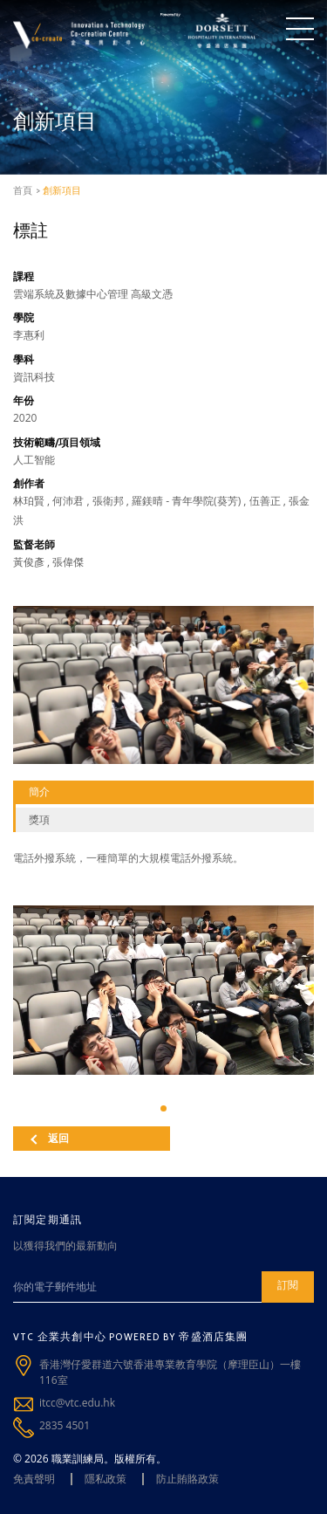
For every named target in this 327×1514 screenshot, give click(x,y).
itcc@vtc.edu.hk (77, 1402)
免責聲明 (34, 1478)
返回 (50, 1138)
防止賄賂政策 (187, 1478)
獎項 (39, 819)
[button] (163, 1108)
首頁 (22, 190)
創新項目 (62, 190)
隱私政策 (105, 1478)
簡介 (39, 791)
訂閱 (287, 1284)
